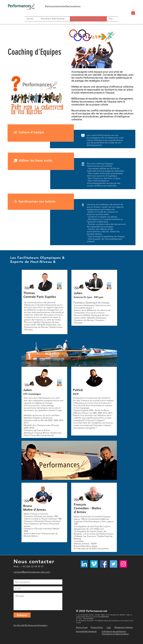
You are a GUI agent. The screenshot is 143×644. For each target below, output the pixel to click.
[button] (133, 12)
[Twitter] (113, 564)
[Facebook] (103, 564)
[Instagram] (123, 564)
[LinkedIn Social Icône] (84, 564)
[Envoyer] (22, 615)
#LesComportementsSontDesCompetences (63, 6)
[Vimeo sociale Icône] (94, 564)
